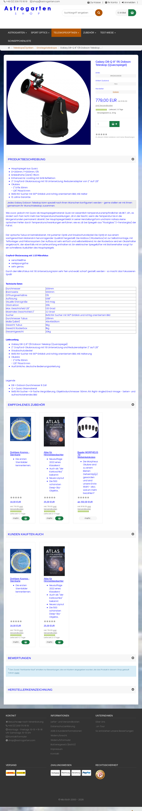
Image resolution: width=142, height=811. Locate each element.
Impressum (57, 749)
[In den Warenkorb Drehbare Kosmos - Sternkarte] (25, 518)
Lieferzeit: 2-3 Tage (116, 109)
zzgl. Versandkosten (104, 105)
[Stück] (102, 124)
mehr (17, 673)
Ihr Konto (111, 2)
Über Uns (100, 721)
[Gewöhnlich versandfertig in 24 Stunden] (101, 110)
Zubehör (89, 32)
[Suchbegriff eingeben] (78, 12)
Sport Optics (40, 32)
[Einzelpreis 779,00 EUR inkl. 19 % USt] (116, 100)
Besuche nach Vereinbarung (24, 721)
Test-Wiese (108, 32)
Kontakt (55, 753)
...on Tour (100, 726)
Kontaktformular (16, 736)
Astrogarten (17, 32)
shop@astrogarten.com (21, 740)
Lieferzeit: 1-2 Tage (17, 513)
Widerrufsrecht (59, 735)
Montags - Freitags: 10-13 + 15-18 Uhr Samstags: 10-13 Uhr (24, 731)
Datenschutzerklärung (63, 726)
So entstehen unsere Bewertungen (115, 731)
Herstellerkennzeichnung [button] (30, 689)
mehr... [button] (16, 518)
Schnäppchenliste (19, 41)
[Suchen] (98, 12)
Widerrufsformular (61, 740)
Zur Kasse (94, 2)
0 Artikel (122, 12)
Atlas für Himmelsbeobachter (54, 453)
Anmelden (128, 2)
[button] (71, 404)
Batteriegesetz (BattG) (63, 744)
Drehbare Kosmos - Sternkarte (19, 453)
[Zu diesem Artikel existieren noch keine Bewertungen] (16, 498)
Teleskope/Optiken (66, 32)
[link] (115, 136)
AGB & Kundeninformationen (66, 731)
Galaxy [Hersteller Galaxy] (116, 92)
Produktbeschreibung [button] (26, 159)
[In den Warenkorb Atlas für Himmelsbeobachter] (59, 518)
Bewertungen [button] (19, 658)
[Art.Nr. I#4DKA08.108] (116, 73)
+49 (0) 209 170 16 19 (18, 725)
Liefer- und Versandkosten (65, 721)
